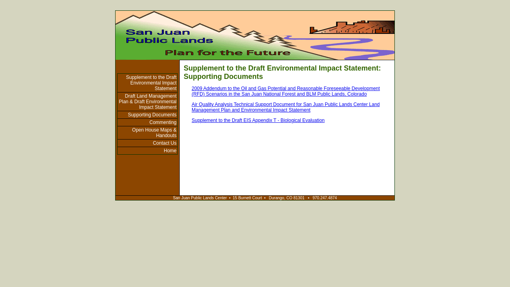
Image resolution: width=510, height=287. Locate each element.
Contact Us (165, 143)
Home (170, 150)
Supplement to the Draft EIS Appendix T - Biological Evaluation (258, 120)
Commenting (163, 122)
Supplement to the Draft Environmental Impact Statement (151, 83)
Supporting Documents (152, 115)
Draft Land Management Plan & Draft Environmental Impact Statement (148, 101)
